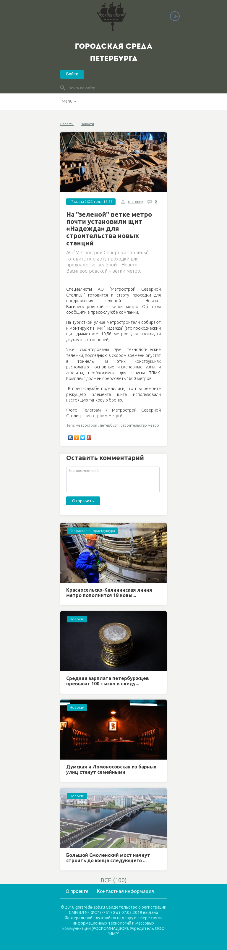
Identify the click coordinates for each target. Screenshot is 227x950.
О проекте (77, 891)
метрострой (86, 425)
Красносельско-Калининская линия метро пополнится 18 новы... (109, 592)
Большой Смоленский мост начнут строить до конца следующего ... (108, 857)
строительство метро (140, 425)
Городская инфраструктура (92, 531)
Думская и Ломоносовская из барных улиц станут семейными (111, 769)
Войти (72, 74)
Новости (67, 124)
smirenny (135, 201)
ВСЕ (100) (113, 880)
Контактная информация (125, 891)
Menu (67, 101)
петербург (109, 425)
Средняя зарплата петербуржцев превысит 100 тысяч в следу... (107, 681)
